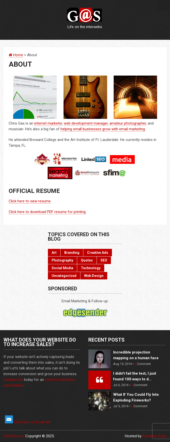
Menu (163, 5)
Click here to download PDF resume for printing (47, 212)
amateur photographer (127, 123)
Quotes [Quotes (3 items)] (87, 260)
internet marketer (48, 123)
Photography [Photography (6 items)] (62, 260)
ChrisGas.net (13, 436)
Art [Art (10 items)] (54, 253)
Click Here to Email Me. (28, 422)
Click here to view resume (30, 201)
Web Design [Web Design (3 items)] (93, 276)
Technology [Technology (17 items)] (91, 268)
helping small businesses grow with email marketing (103, 129)
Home (16, 55)
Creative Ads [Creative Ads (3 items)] (97, 253)
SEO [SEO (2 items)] (104, 260)
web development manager (86, 123)
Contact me (13, 379)
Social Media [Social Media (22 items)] (62, 268)
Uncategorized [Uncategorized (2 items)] (64, 276)
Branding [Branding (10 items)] (71, 253)
